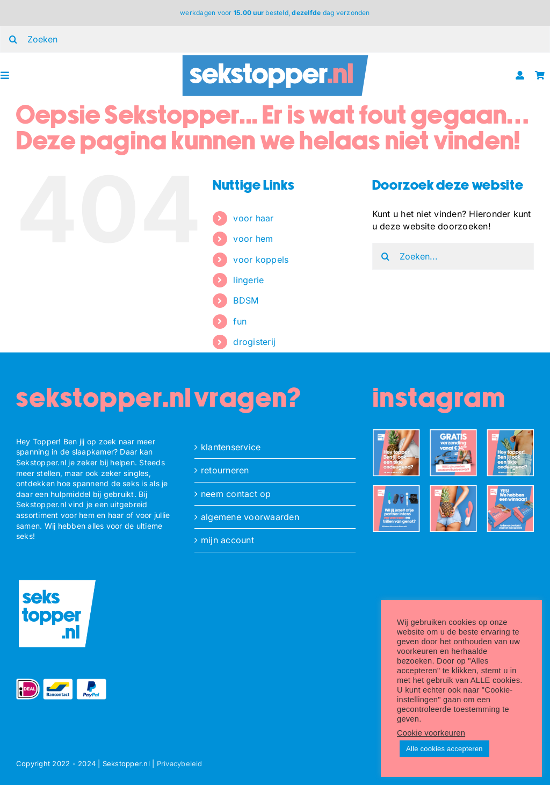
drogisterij (254, 341)
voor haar (253, 218)
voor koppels (260, 259)
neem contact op (236, 493)
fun (240, 321)
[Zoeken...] (453, 256)
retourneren (225, 470)
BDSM (245, 300)
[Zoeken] (385, 256)
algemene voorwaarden (250, 517)
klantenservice (230, 447)
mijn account (227, 540)
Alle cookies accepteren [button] (444, 749)
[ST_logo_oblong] (275, 57)
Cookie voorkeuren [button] (431, 733)
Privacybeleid (179, 763)
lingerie (248, 280)
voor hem (253, 238)
